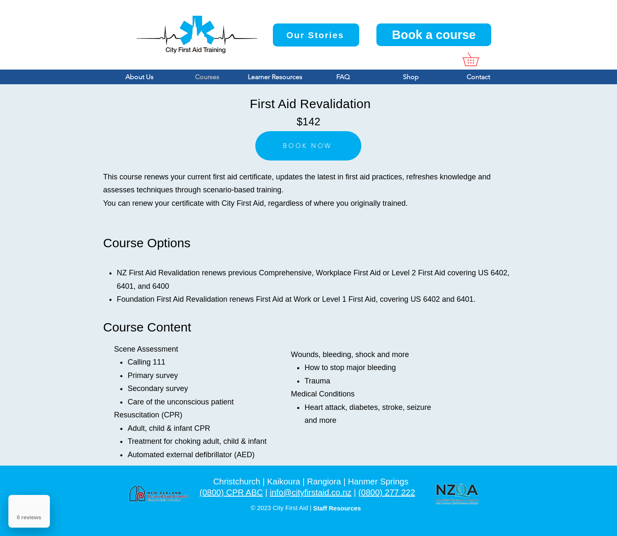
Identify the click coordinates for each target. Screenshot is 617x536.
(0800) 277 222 (386, 492)
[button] (477, 59)
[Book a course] (433, 34)
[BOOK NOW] (308, 146)
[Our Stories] (316, 35)
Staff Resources (337, 508)
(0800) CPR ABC (231, 492)
